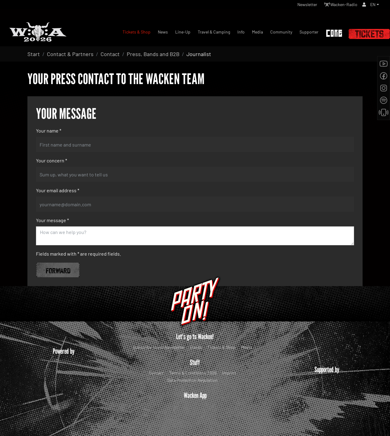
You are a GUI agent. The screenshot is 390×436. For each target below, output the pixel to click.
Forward (58, 270)
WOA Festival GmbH (182, 426)
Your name (48, 130)
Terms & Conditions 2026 (193, 372)
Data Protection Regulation (192, 380)
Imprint (229, 372)
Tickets (369, 34)
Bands (196, 347)
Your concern (51, 160)
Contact (156, 372)
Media (246, 347)
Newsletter (298, 6)
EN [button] (372, 6)
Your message (52, 220)
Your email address (57, 190)
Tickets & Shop (221, 347)
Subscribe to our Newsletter (159, 347)
